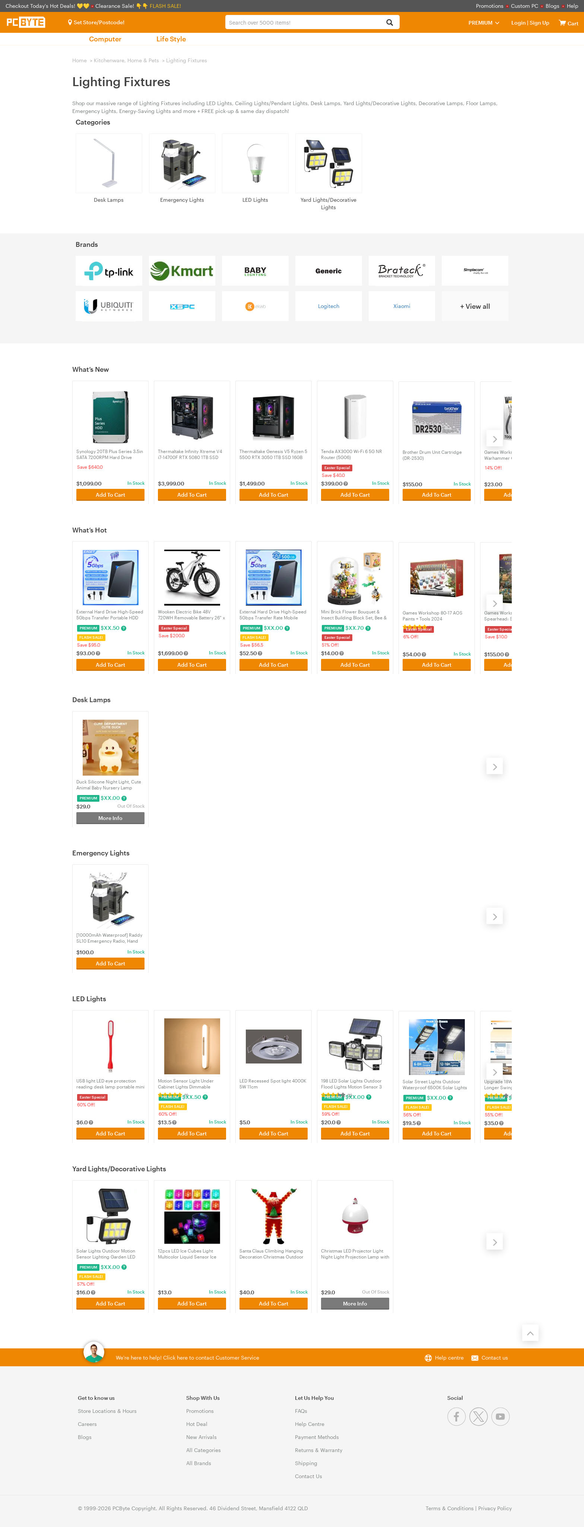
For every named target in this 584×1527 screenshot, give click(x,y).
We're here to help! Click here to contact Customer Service (187, 1357)
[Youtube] (501, 1424)
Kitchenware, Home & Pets (126, 60)
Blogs (552, 6)
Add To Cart (110, 494)
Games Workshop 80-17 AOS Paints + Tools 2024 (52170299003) (433, 614)
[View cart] (562, 22)
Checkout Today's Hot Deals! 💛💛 (48, 6)
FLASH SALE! (165, 6)
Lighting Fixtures (186, 60)
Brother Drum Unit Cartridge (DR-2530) (432, 454)
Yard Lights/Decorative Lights (328, 203)
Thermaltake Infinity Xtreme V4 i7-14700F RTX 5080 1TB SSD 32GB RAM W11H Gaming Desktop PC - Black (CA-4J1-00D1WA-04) (190, 454)
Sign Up (539, 22)
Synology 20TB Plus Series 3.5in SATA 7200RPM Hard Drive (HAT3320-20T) (109, 454)
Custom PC (524, 6)
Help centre (449, 1357)
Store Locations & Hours (107, 1411)
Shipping (306, 1463)
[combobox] (312, 22)
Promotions (490, 6)
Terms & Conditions (450, 1508)
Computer (105, 39)
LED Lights (255, 200)
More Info (110, 817)
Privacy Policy (495, 1508)
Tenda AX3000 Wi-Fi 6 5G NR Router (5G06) (351, 454)
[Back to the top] (530, 1333)
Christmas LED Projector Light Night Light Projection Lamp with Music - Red (355, 1254)
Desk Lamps (109, 200)
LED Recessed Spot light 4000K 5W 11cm (272, 1083)
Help (572, 6)
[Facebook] (458, 1424)
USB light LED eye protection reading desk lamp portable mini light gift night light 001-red (110, 1084)
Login (518, 22)
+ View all (475, 306)
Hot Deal (196, 1424)
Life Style (171, 39)
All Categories (203, 1450)
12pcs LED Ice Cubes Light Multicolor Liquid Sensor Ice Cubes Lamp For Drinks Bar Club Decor (192, 1254)
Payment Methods (317, 1437)
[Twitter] (480, 1424)
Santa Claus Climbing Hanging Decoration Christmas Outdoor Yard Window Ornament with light (271, 1254)
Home (79, 60)
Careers (87, 1424)
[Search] (390, 23)
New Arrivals (201, 1437)
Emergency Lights (182, 200)
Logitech (328, 306)
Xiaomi (401, 306)
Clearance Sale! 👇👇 (121, 6)
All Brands (198, 1463)
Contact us (495, 1357)
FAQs (301, 1411)
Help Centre (309, 1424)
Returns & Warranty (318, 1450)
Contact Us (308, 1476)
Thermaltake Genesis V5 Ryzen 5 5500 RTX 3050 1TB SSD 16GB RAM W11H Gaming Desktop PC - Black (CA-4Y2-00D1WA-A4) (273, 454)
